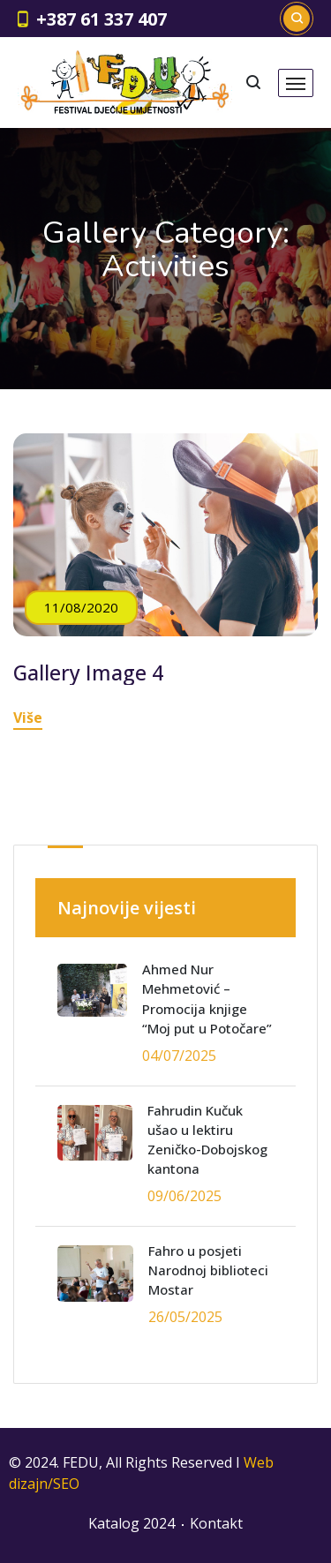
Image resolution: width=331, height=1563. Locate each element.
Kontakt (216, 1523)
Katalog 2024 (131, 1523)
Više (27, 717)
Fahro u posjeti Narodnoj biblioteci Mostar (208, 1270)
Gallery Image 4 (88, 672)
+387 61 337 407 (101, 19)
